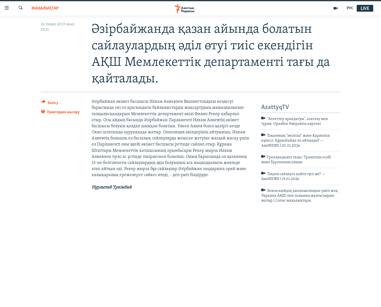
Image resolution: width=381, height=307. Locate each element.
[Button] (49, 104)
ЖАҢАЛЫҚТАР (45, 8)
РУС (350, 8)
